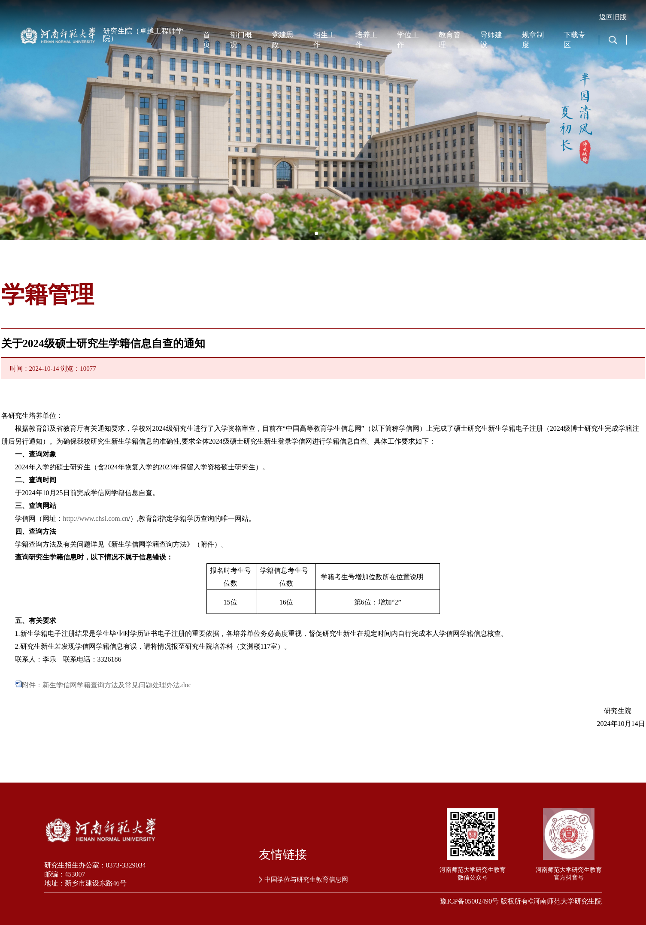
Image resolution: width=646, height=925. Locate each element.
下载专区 (574, 40)
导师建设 (491, 40)
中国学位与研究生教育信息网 (303, 879)
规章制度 (533, 40)
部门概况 (241, 40)
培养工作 (366, 40)
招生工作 (324, 40)
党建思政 (283, 40)
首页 (206, 40)
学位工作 (408, 40)
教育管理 (450, 40)
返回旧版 (613, 17)
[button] (316, 233)
